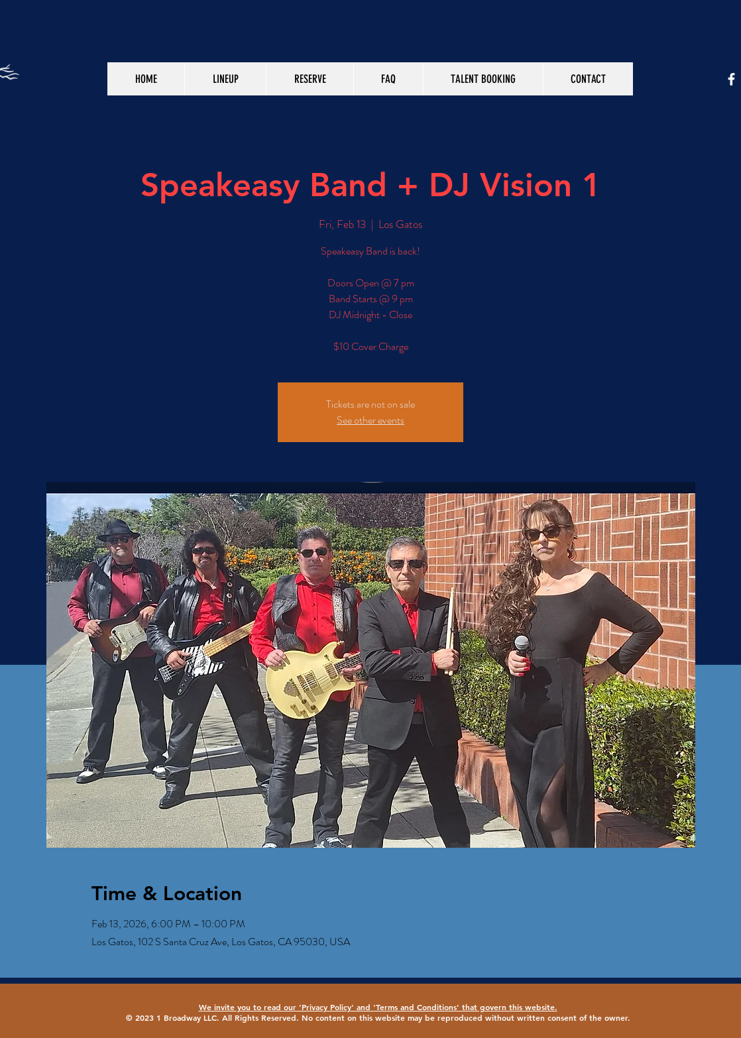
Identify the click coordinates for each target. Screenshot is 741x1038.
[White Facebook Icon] (731, 79)
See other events (370, 420)
